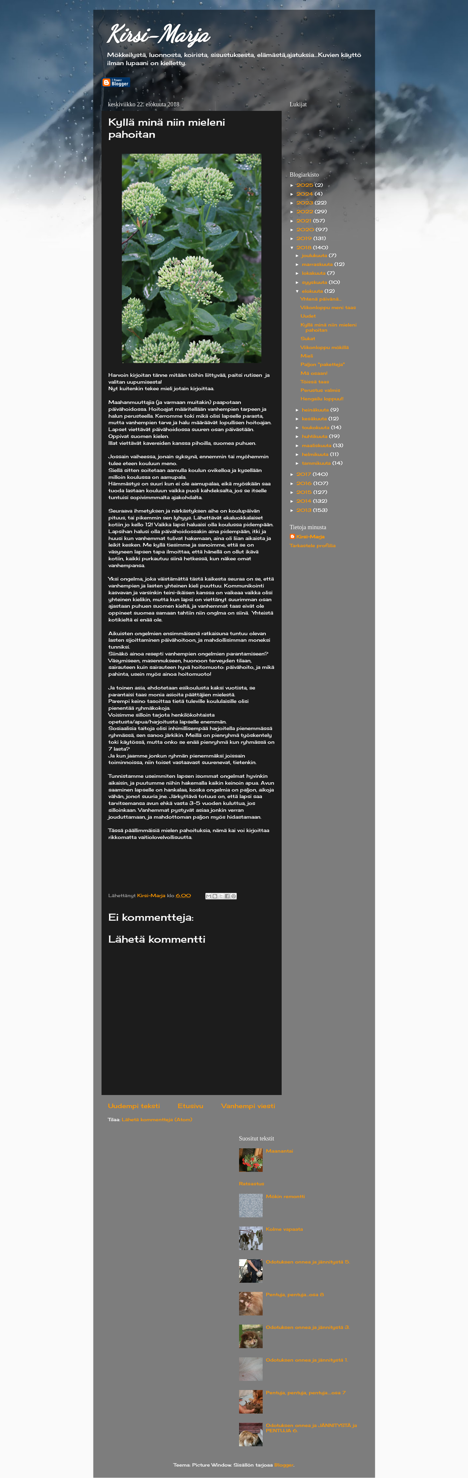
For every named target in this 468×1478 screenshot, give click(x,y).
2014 (304, 501)
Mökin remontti (285, 1196)
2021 (304, 220)
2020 (306, 229)
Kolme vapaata (284, 1229)
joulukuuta (315, 255)
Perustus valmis (320, 390)
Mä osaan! (314, 373)
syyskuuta (315, 282)
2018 (304, 247)
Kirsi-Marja (157, 34)
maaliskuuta (317, 445)
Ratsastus (251, 1183)
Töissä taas (315, 381)
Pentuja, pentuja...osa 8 (295, 1294)
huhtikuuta (315, 436)
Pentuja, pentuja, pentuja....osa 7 (306, 1392)
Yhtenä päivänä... (321, 299)
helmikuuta (316, 454)
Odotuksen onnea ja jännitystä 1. (307, 1360)
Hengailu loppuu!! (322, 398)
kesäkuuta (315, 418)
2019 (304, 238)
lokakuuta (314, 273)
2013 (304, 510)
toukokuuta (316, 427)
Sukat (308, 338)
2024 (305, 194)
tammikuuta (317, 463)
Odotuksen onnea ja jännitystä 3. (308, 1327)
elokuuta (313, 291)
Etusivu (190, 1106)
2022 (305, 211)
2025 (305, 185)
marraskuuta (318, 264)
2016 (304, 483)
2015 (304, 492)
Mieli (307, 355)
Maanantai (279, 1151)
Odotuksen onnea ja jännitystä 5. (308, 1261)
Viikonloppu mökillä (325, 347)
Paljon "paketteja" (323, 364)
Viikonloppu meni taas (328, 307)
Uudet (308, 316)
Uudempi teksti (134, 1106)
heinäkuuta (316, 409)
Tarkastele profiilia (313, 545)
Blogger (283, 1465)
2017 (304, 474)
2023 (305, 202)
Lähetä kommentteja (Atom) (157, 1119)
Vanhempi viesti (248, 1106)
